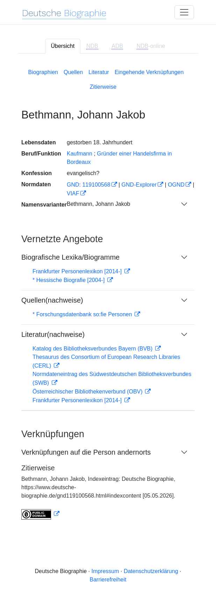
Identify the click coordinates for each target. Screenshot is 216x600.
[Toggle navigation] (184, 12)
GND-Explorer (139, 185)
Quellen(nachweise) (52, 300)
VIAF (73, 193)
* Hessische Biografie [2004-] (69, 280)
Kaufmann (79, 154)
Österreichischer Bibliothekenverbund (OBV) (88, 392)
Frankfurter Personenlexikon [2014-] (78, 271)
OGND (176, 185)
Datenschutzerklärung (151, 571)
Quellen (73, 72)
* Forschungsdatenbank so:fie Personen (83, 314)
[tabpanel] (108, 293)
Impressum (105, 571)
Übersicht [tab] (63, 46)
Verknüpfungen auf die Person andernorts (86, 452)
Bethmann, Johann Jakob (98, 204)
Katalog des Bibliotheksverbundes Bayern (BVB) (93, 349)
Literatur (98, 72)
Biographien (43, 72)
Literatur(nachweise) (53, 334)
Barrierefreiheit (108, 580)
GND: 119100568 (88, 185)
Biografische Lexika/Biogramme (70, 257)
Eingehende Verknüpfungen (149, 72)
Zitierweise (103, 87)
